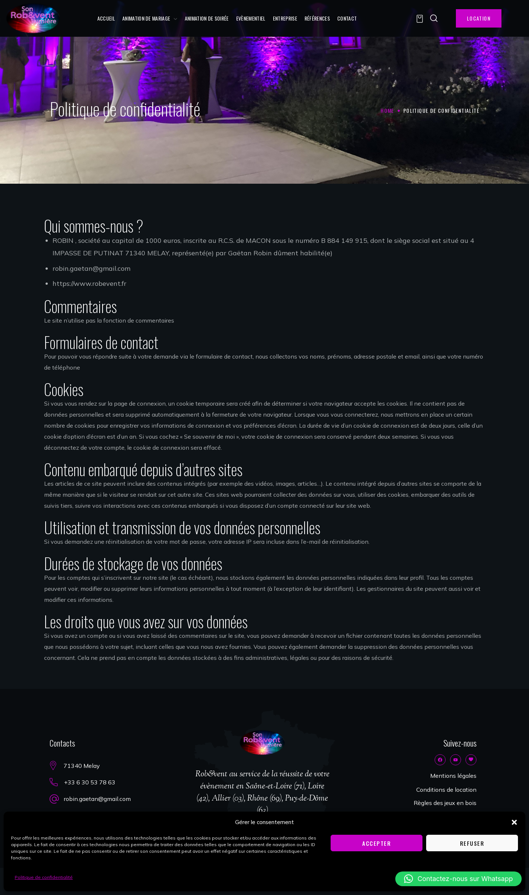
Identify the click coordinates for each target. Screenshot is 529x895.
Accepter (376, 843)
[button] (514, 822)
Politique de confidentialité (44, 877)
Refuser (472, 843)
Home (387, 110)
